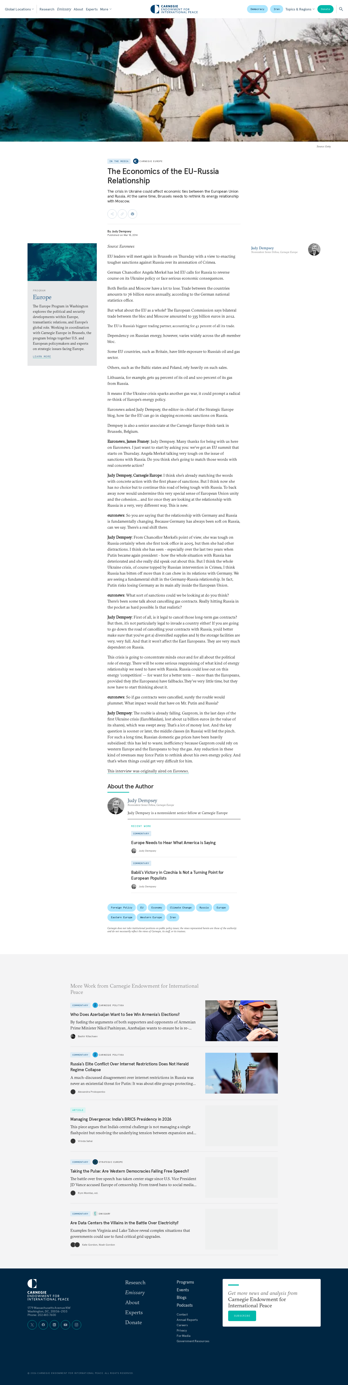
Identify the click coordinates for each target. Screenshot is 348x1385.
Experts (92, 9)
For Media (183, 1336)
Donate (325, 9)
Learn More (42, 356)
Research (47, 9)
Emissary (64, 9)
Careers (182, 1325)
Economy (156, 907)
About (78, 9)
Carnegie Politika (111, 1005)
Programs (185, 1282)
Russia (204, 907)
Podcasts (185, 1305)
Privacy (182, 1330)
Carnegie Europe (151, 161)
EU (141, 907)
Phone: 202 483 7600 (42, 1315)
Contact (182, 1314)
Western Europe (151, 917)
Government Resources (193, 1341)
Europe (221, 907)
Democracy (257, 9)
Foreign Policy (121, 907)
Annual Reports (187, 1320)
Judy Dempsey (121, 231)
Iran (277, 9)
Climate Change (180, 907)
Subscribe (242, 1315)
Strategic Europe (111, 1161)
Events (183, 1289)
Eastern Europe (121, 917)
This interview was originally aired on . (148, 771)
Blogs (181, 1297)
